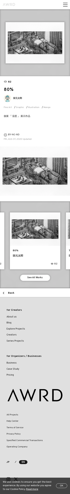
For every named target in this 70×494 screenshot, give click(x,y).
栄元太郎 (17, 98)
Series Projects (15, 341)
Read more (32, 489)
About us (12, 316)
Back (11, 293)
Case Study (13, 369)
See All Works (35, 277)
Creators (12, 334)
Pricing (10, 375)
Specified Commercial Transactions (25, 440)
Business (12, 362)
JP (8, 462)
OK (61, 485)
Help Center (12, 421)
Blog (9, 322)
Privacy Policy (14, 433)
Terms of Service (15, 427)
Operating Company (17, 446)
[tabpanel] (35, 42)
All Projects (12, 414)
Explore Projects (16, 328)
